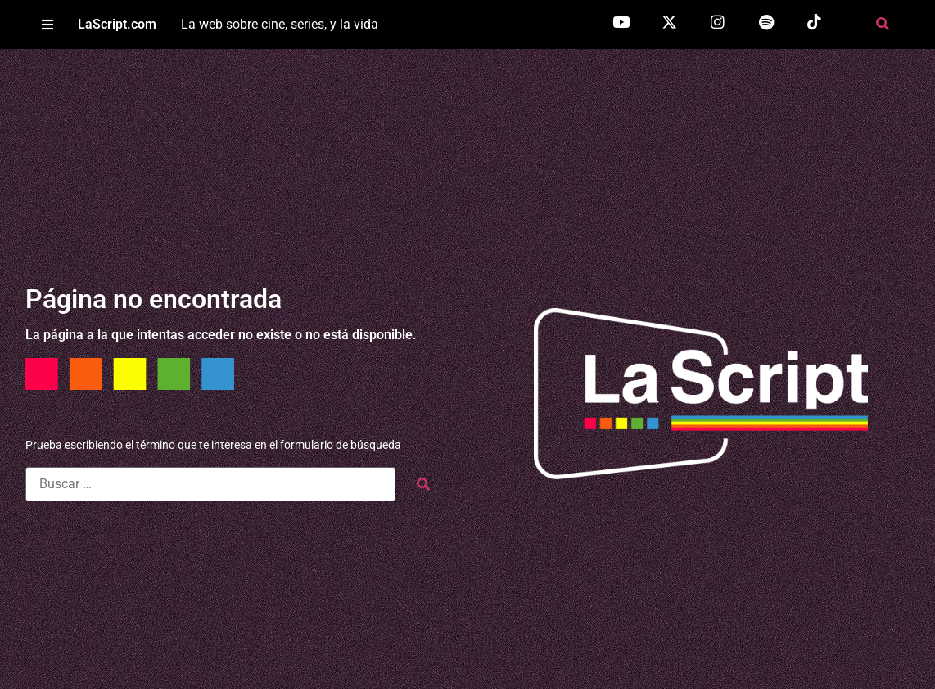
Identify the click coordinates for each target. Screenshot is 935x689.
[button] (47, 25)
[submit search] (423, 484)
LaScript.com (117, 24)
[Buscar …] (210, 484)
